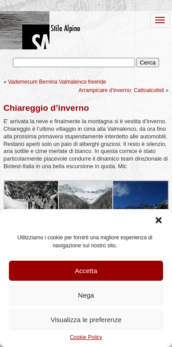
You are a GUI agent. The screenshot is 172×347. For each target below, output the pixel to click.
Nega (86, 295)
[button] (158, 220)
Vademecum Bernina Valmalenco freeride (57, 82)
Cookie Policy (86, 337)
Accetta (86, 270)
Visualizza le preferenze (86, 319)
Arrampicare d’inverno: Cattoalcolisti (121, 90)
